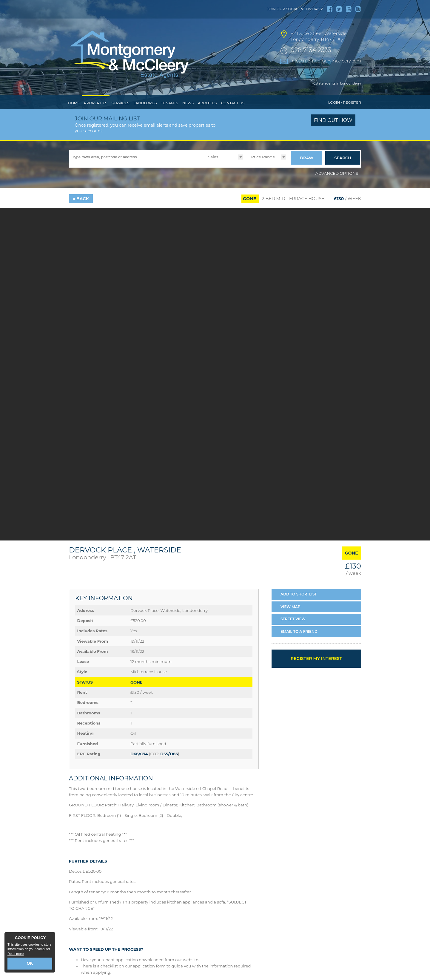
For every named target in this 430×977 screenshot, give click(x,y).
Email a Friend (299, 629)
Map (290, 604)
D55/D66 (169, 751)
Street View (293, 617)
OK (30, 964)
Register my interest (316, 656)
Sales (213, 156)
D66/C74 (139, 751)
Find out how (333, 120)
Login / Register (344, 102)
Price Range (263, 156)
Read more (15, 955)
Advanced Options (336, 171)
